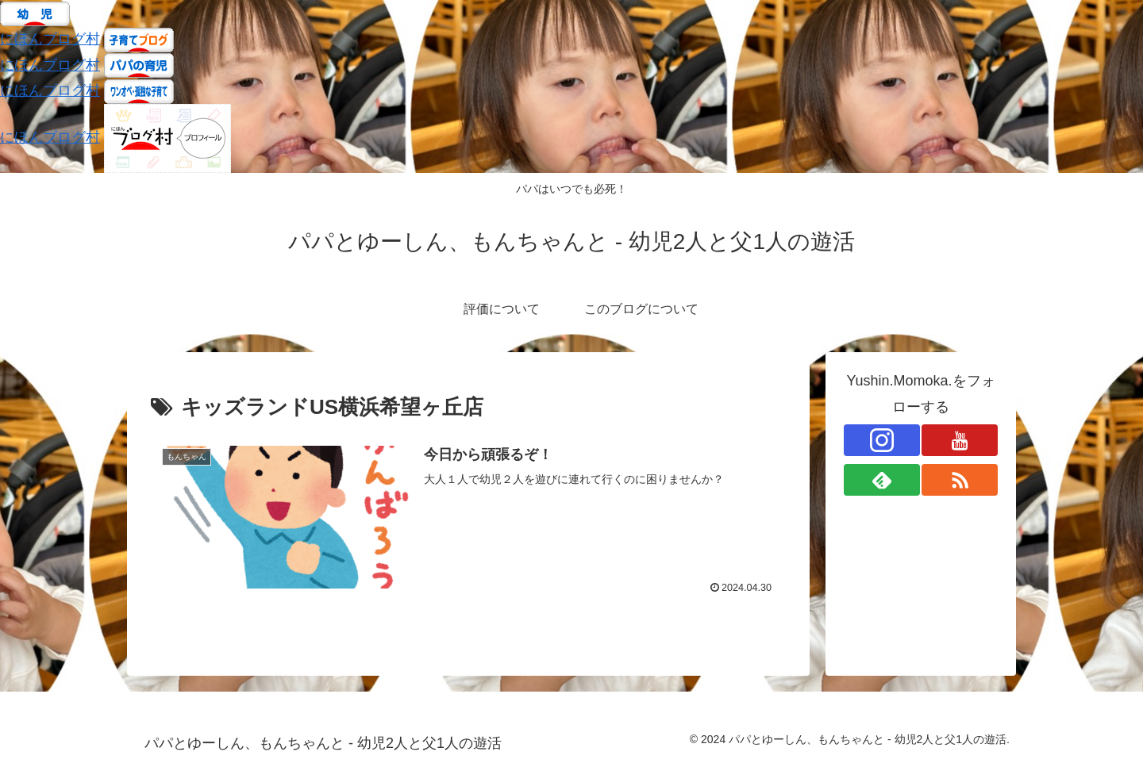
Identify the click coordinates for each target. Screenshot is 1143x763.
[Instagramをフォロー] (882, 440)
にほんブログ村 (50, 39)
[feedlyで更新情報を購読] (882, 480)
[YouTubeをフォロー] (960, 440)
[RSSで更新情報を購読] (960, 480)
